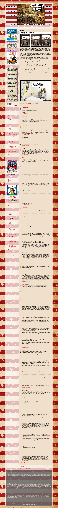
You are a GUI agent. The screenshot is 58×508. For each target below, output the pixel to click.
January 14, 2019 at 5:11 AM (26, 145)
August (10, 124)
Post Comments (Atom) (27, 468)
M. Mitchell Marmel (25, 107)
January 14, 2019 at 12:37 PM (26, 281)
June (9, 222)
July (9, 125)
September (10, 123)
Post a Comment (23, 462)
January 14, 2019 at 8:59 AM (26, 199)
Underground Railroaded (12, 136)
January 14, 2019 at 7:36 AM (26, 179)
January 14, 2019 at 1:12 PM (26, 287)
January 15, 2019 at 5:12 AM (26, 410)
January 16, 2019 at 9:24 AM (26, 460)
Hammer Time (11, 150)
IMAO (8, 179)
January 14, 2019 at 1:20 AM (26, 122)
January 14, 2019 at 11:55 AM (26, 229)
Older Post (49, 466)
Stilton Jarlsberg (24, 350)
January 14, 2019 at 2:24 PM (26, 347)
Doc (22, 157)
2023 (9, 113)
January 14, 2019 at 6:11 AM (26, 162)
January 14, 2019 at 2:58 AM (26, 134)
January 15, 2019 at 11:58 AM (26, 443)
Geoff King (23, 125)
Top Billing (10, 145)
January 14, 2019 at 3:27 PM (26, 387)
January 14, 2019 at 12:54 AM (26, 113)
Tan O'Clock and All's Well (12, 146)
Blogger (34, 504)
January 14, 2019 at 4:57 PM (26, 394)
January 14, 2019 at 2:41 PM (26, 381)
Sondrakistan (9, 180)
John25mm (23, 207)
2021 (9, 115)
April (9, 129)
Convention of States (10, 178)
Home (35, 466)
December (10, 119)
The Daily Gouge (9, 181)
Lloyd (23, 148)
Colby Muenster (24, 265)
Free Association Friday (12, 142)
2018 (9, 154)
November (10, 120)
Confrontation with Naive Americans (12, 139)
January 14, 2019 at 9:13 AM (26, 204)
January (10, 133)
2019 (9, 118)
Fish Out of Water (24, 165)
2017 (9, 155)
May (9, 128)
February (10, 132)
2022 (9, 114)
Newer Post (22, 466)
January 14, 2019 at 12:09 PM (26, 262)
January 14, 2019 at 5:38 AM (26, 154)
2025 (9, 110)
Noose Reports (11, 141)
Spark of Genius (11, 147)
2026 (9, 109)
